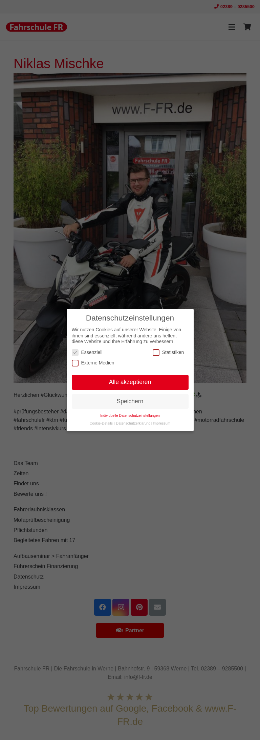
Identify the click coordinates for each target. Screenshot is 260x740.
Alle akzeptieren (130, 382)
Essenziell (87, 352)
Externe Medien (93, 363)
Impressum (161, 423)
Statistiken (168, 352)
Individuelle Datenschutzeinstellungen (130, 415)
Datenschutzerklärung (133, 423)
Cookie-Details (101, 423)
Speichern (130, 401)
